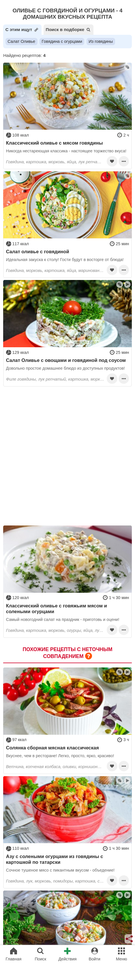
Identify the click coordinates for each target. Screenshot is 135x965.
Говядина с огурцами (62, 41)
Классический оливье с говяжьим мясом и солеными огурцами (56, 608)
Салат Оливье (21, 41)
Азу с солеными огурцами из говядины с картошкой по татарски (54, 859)
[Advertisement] (67, 456)
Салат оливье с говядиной (37, 251)
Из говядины (101, 41)
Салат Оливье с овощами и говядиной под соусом (66, 360)
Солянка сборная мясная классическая (52, 747)
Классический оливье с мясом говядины (54, 142)
